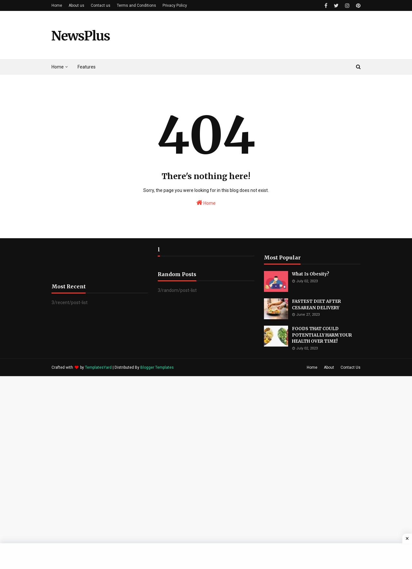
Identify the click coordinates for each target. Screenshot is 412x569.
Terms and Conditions (136, 5)
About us (76, 5)
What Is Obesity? (310, 274)
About (329, 367)
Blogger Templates (157, 367)
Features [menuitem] (87, 66)
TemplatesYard (98, 367)
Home (57, 5)
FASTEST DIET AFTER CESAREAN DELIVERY (316, 305)
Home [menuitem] (58, 66)
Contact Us (350, 367)
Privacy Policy (175, 5)
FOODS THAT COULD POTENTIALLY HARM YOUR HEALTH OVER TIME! (322, 335)
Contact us (100, 5)
